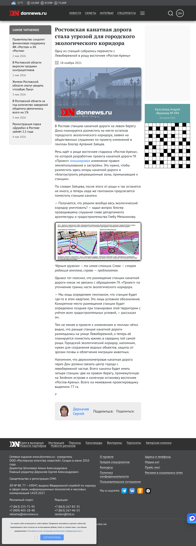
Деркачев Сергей (74, 411)
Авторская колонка (158, 443)
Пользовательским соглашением (40, 531)
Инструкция (56, 443)
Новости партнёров (33, 446)
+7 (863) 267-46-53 (67, 510)
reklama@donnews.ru (23, 514)
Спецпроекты (126, 13)
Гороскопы (134, 443)
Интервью (107, 13)
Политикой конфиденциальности (69, 531)
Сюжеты (90, 13)
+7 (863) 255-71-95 (22, 506)
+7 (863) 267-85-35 (67, 506)
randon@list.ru (64, 514)
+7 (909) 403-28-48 (22, 510)
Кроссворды (94, 443)
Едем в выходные (32, 443)
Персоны (75, 443)
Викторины (114, 443)
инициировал (80, 161)
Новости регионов (63, 446)
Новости (75, 13)
